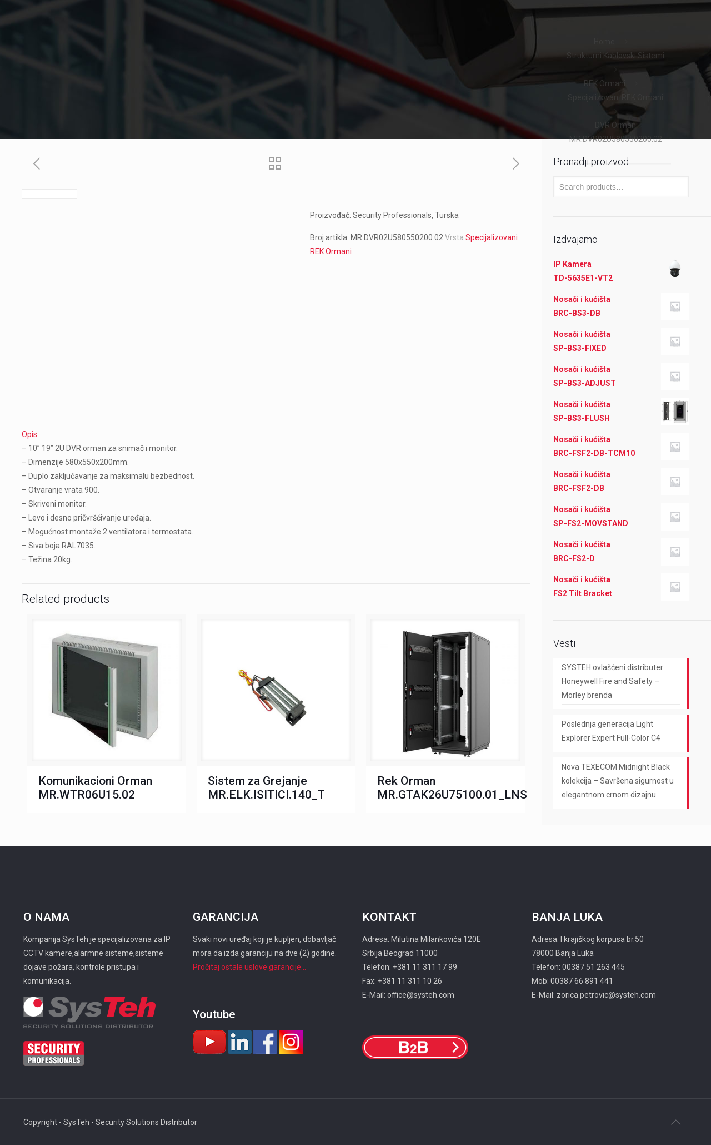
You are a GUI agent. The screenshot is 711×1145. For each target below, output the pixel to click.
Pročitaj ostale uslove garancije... (249, 967)
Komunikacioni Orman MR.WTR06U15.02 (95, 787)
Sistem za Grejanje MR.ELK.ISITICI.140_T (266, 787)
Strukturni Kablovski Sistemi (615, 55)
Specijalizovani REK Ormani (615, 97)
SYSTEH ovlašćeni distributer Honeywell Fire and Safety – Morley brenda (612, 681)
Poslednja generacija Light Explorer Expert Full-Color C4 (611, 731)
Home (604, 41)
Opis (29, 434)
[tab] (276, 435)
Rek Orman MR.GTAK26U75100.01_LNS (452, 787)
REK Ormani (604, 83)
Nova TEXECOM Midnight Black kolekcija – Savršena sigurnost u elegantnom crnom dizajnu (618, 780)
